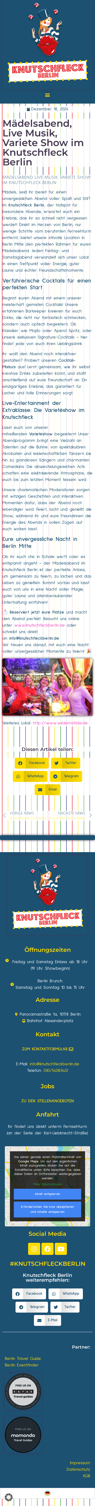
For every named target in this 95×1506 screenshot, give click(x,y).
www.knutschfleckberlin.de (39, 625)
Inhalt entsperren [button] (47, 1193)
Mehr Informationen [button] (47, 1184)
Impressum (80, 1463)
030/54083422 (56, 1070)
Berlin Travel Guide (23, 1359)
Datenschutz (78, 1469)
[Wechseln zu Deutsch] (47, 1493)
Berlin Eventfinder (22, 1365)
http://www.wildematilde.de (60, 723)
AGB (86, 1476)
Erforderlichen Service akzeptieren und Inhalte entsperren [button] (47, 1209)
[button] (48, 95)
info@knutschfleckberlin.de (34, 638)
